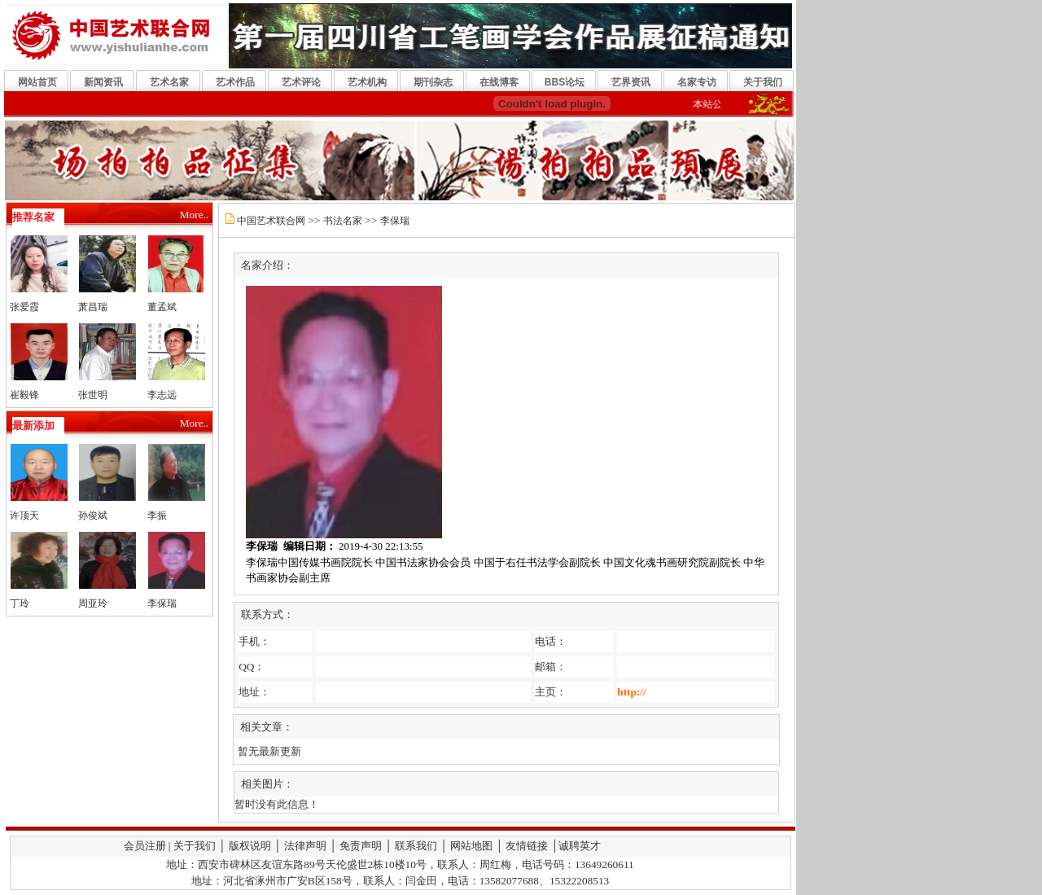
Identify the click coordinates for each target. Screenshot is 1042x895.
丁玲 (19, 603)
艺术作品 (235, 82)
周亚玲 (92, 603)
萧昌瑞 (92, 307)
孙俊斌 (92, 515)
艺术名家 (169, 82)
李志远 (162, 395)
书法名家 (342, 220)
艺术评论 (301, 82)
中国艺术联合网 (271, 220)
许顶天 (24, 515)
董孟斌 (162, 307)
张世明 (92, 395)
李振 (157, 515)
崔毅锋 (24, 395)
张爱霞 (24, 307)
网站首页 (37, 82)
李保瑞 (162, 603)
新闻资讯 (103, 82)
